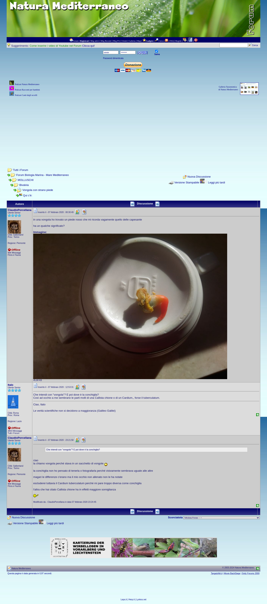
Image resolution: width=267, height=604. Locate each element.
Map (139, 41)
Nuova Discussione (199, 176)
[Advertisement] (133, 126)
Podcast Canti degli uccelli (26, 95)
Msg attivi (95, 41)
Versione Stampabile (186, 182)
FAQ (172, 41)
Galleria (132, 41)
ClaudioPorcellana (19, 210)
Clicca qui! (88, 45)
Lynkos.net (141, 599)
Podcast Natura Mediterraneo (27, 84)
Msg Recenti (106, 41)
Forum (75, 41)
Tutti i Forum (20, 170)
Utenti (124, 41)
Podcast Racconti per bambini (27, 90)
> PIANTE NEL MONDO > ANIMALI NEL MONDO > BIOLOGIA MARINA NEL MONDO (221, 517)
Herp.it (131, 599)
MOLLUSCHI (26, 180)
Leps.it (124, 599)
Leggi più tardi (216, 182)
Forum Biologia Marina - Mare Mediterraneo (42, 175)
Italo (10, 384)
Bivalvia (24, 185)
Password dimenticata (113, 58)
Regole (178, 41)
